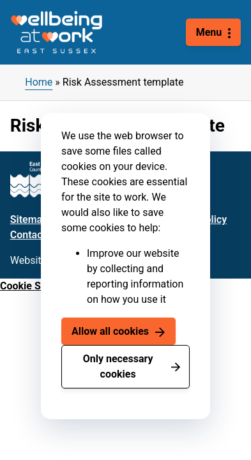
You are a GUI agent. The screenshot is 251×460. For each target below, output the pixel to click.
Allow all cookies (110, 331)
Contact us (34, 235)
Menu (209, 32)
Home (38, 82)
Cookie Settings (36, 286)
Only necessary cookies (118, 366)
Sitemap (29, 219)
